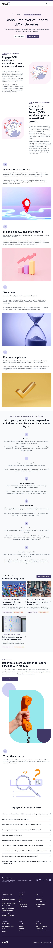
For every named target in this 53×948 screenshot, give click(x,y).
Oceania (21, 902)
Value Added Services (8, 915)
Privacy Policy (39, 923)
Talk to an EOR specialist (10, 679)
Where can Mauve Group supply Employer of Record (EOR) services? (22, 840)
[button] (46, 3)
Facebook (21, 928)
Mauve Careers (8, 926)
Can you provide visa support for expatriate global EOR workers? (21, 830)
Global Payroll (5, 897)
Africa (20, 897)
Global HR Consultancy (8, 908)
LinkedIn (21, 923)
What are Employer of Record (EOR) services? (16, 819)
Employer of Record (7, 612)
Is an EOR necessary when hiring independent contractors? (20, 856)
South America (23, 906)
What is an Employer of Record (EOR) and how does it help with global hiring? (25, 814)
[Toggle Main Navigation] (49, 3)
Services (18, 14)
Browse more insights (43, 576)
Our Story (4, 931)
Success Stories (40, 904)
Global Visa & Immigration (9, 905)
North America (23, 904)
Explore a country (33, 36)
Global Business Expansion (9, 903)
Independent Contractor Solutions (8, 900)
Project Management (7, 910)
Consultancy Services (8, 647)
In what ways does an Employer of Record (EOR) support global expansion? (24, 851)
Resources (39, 899)
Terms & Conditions (41, 926)
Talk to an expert (19, 36)
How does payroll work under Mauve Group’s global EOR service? (21, 824)
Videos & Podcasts (41, 902)
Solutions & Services (18, 612)
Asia (20, 899)
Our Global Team (6, 923)
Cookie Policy (39, 928)
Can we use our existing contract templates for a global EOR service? (22, 845)
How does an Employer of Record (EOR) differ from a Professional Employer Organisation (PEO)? (24, 862)
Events (38, 906)
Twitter (21, 931)
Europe (21, 894)
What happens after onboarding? (12, 835)
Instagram (21, 926)
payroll (12, 84)
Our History (5, 928)
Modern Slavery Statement (43, 931)
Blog (37, 894)
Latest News (39, 897)
